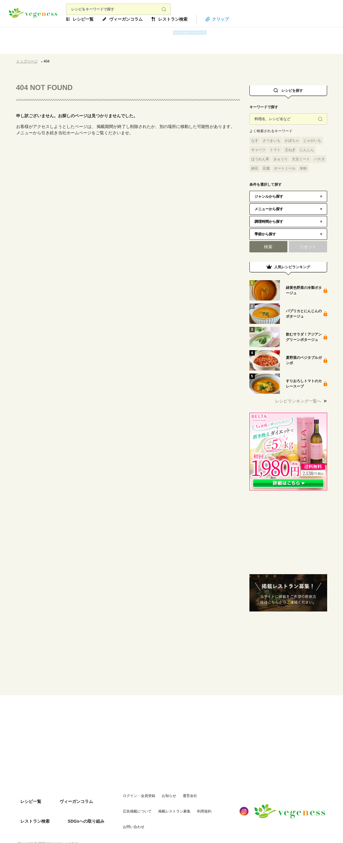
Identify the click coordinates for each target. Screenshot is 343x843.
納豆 (254, 168)
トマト (275, 150)
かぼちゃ (292, 140)
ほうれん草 (260, 159)
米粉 (303, 168)
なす (254, 140)
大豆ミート (301, 159)
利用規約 (162, 806)
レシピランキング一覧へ (298, 401)
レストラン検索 (183, 19)
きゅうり (280, 159)
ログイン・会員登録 (132, 794)
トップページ (27, 61)
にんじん (307, 150)
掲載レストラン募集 (132, 806)
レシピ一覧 (93, 19)
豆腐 (266, 168)
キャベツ (258, 150)
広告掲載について (210, 794)
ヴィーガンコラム (136, 19)
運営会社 (183, 794)
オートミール (284, 168)
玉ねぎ (290, 150)
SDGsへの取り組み (77, 806)
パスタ (319, 159)
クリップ (231, 19)
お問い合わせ (186, 806)
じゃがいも (312, 140)
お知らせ (162, 794)
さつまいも (272, 140)
